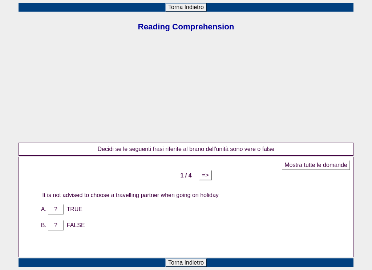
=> (205, 175)
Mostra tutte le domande (315, 165)
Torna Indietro (186, 7)
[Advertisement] (186, 92)
